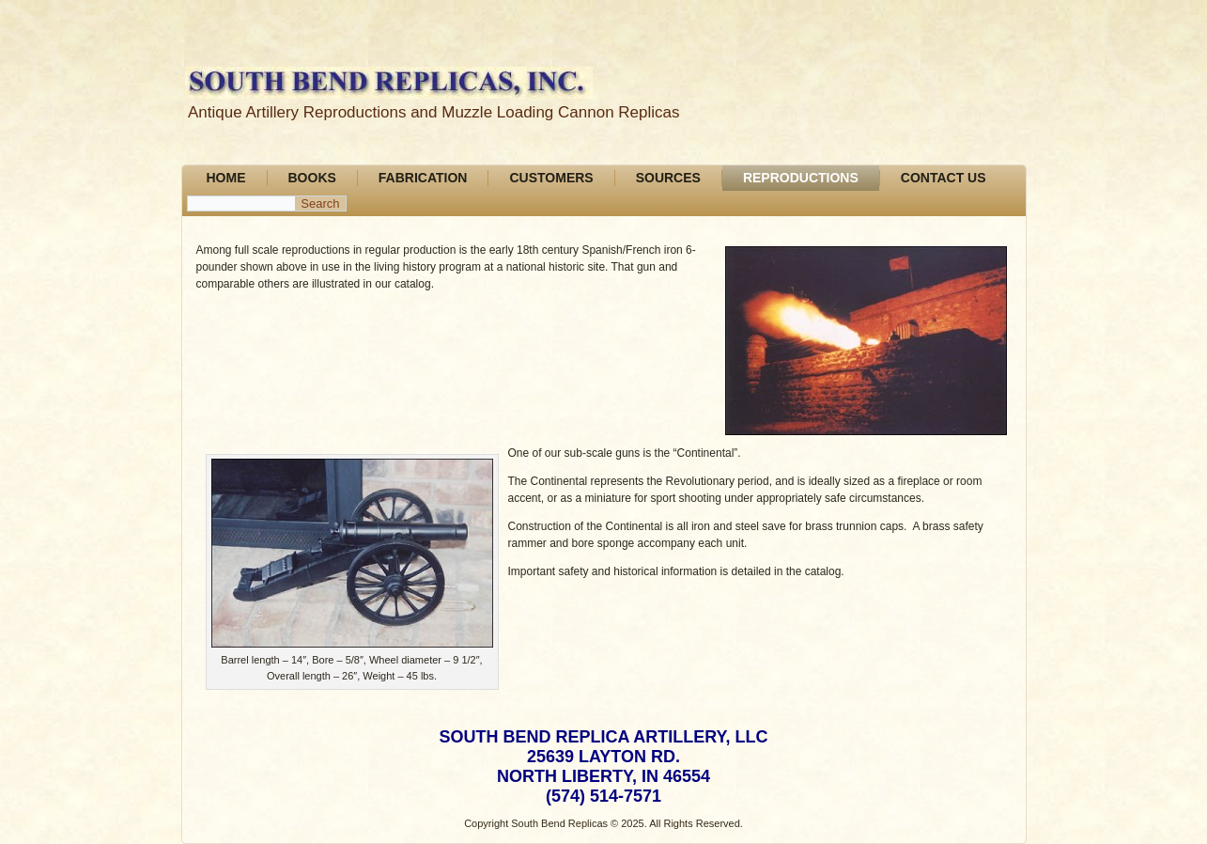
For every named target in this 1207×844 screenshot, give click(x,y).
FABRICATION (423, 177)
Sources (668, 177)
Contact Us (943, 177)
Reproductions (801, 177)
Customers (551, 177)
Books (312, 177)
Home (226, 177)
